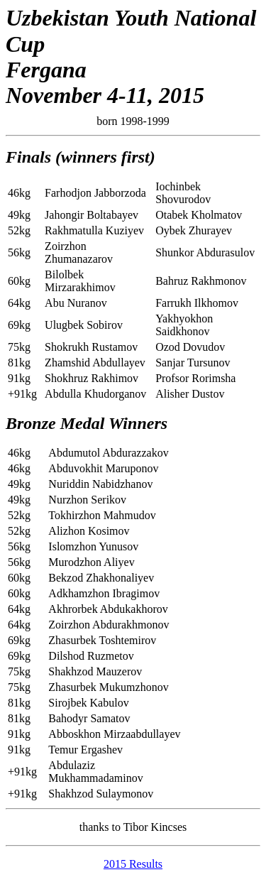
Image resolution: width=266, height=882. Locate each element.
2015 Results (133, 864)
